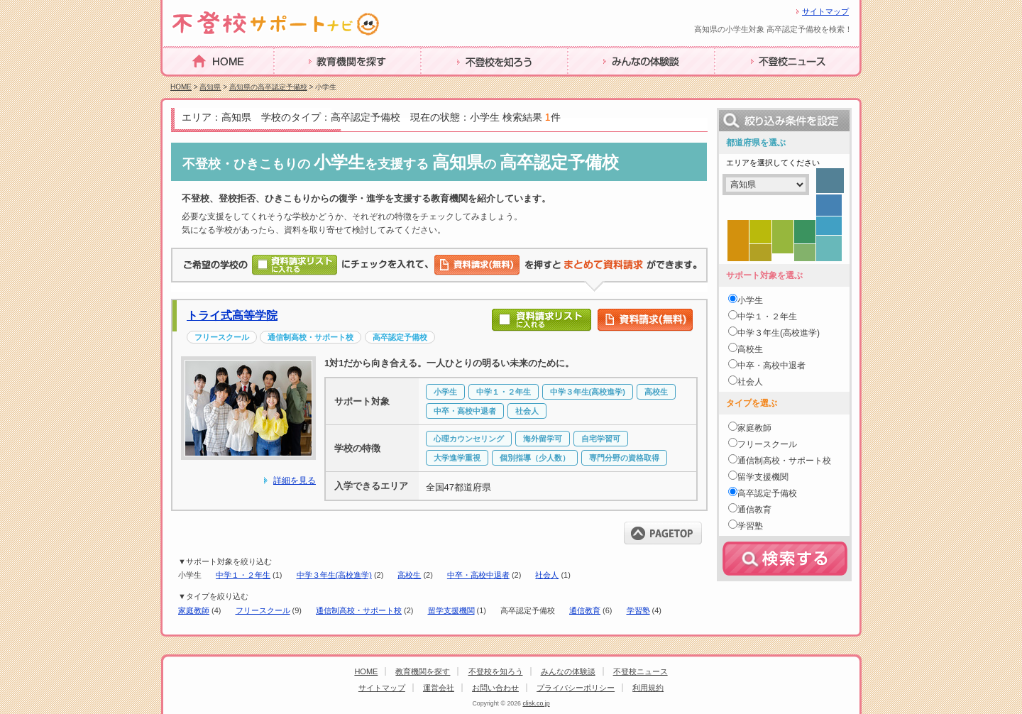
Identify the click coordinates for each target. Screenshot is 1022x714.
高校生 (409, 575)
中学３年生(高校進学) (334, 575)
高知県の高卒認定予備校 (268, 87)
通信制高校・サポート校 (359, 610)
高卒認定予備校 (767, 493)
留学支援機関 (451, 610)
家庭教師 (193, 610)
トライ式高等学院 (232, 315)
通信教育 (584, 610)
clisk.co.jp (535, 703)
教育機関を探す (313, 83)
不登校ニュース (753, 83)
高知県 (210, 87)
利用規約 (648, 687)
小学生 (750, 300)
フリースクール (263, 610)
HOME (180, 83)
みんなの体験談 (607, 83)
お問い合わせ (495, 687)
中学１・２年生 (243, 575)
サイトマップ (825, 11)
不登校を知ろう (460, 83)
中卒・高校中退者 (478, 575)
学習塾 (638, 610)
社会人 (547, 575)
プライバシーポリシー (576, 687)
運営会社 (438, 687)
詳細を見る (294, 480)
